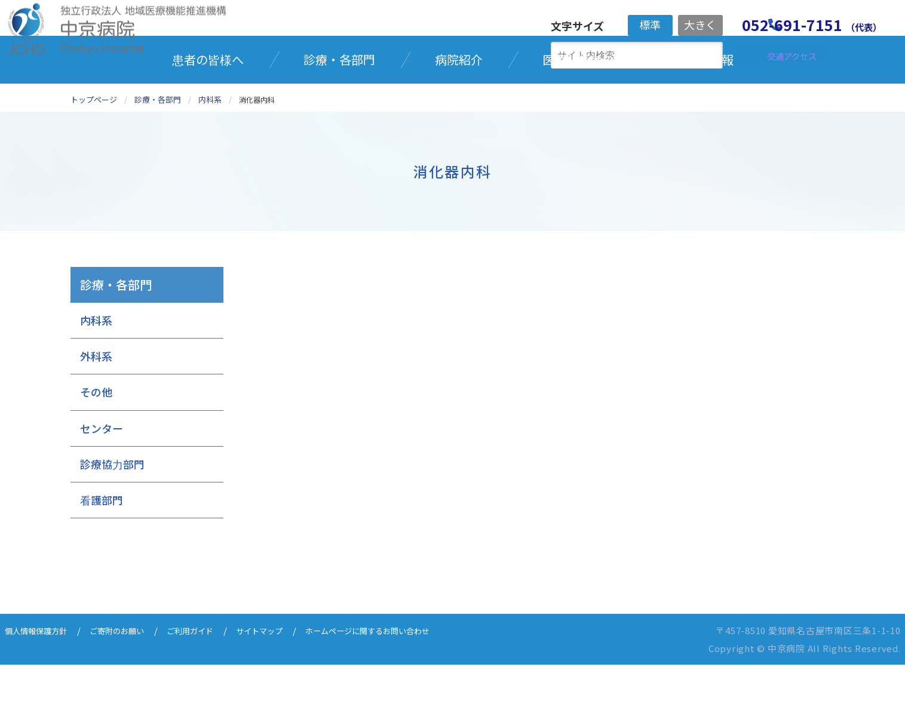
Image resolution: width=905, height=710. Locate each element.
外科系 (96, 401)
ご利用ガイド (211, 675)
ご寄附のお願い (130, 675)
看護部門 (101, 545)
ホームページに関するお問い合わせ (409, 675)
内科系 (96, 365)
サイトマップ (288, 675)
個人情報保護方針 (40, 675)
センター (101, 473)
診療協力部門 (112, 509)
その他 (96, 437)
